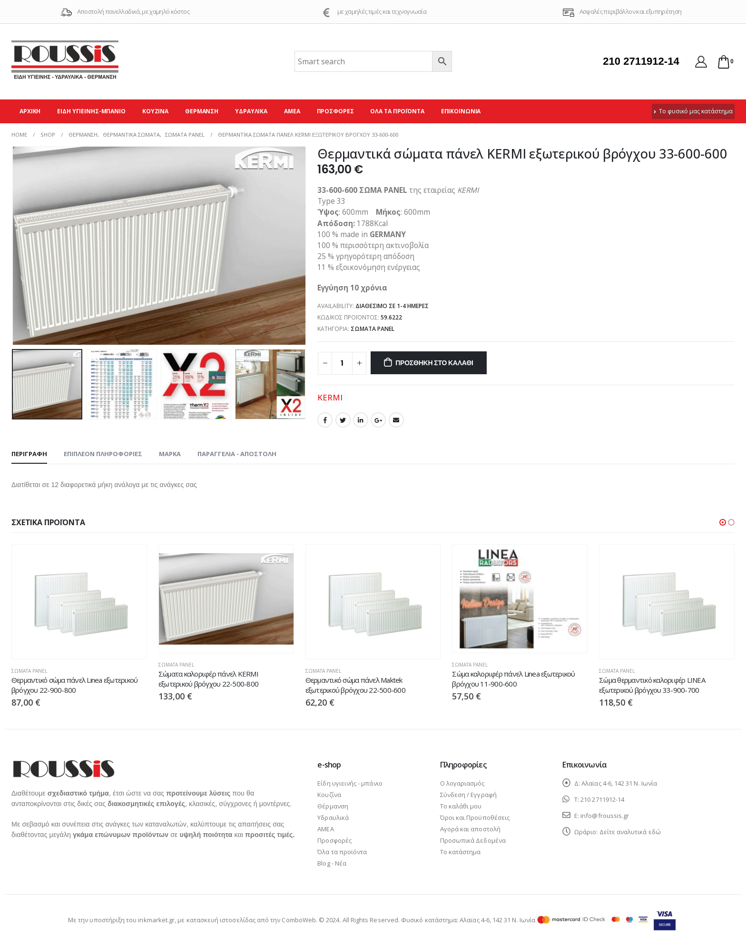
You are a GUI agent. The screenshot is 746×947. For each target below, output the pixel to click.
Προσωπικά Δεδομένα (473, 840)
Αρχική (30, 111)
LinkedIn (360, 420)
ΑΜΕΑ (292, 111)
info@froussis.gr (604, 815)
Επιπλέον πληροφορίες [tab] (103, 453)
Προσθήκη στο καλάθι (434, 363)
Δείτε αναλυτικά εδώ (630, 831)
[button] (722, 522)
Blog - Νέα (331, 863)
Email (396, 420)
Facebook (325, 420)
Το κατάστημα (460, 851)
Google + (378, 420)
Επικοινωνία (461, 111)
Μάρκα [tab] (170, 453)
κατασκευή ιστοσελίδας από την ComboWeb (251, 920)
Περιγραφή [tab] (29, 453)
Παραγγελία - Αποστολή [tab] (236, 453)
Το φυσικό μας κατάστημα (693, 111)
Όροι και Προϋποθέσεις (475, 817)
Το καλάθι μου (461, 806)
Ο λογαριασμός (462, 783)
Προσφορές (335, 111)
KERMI (330, 397)
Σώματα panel (372, 329)
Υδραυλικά (251, 111)
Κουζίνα (155, 111)
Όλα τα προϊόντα (397, 111)
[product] (79, 602)
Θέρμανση (201, 111)
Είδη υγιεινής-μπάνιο (91, 111)
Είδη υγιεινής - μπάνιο (349, 783)
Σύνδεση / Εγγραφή (468, 794)
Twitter (343, 420)
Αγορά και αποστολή (470, 829)
